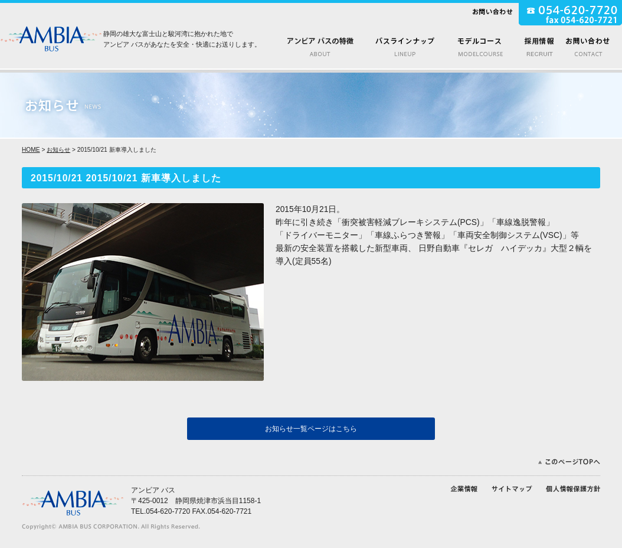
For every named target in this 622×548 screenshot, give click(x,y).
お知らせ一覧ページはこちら (311, 429)
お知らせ (58, 149)
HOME (31, 149)
